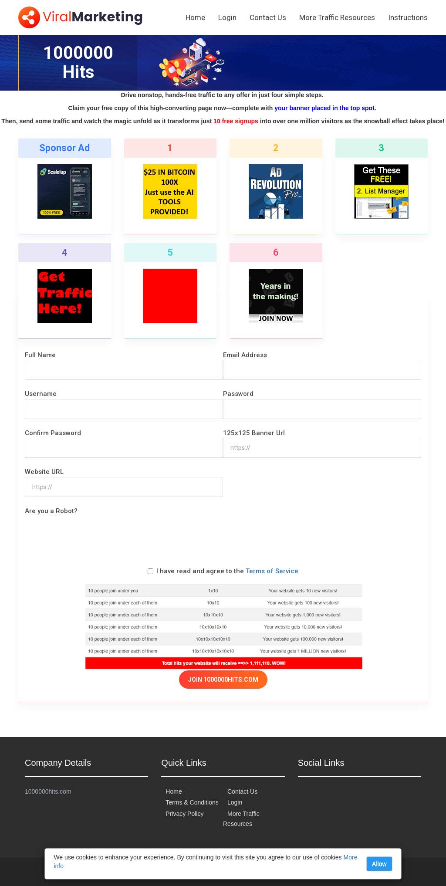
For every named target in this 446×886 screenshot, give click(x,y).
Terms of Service (272, 571)
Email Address (245, 355)
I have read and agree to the (223, 571)
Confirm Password (53, 433)
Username (41, 394)
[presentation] (91, 533)
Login (227, 17)
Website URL (44, 472)
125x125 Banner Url (254, 433)
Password (238, 394)
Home (195, 17)
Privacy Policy (184, 813)
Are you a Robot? (51, 511)
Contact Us (268, 17)
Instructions (408, 17)
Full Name (40, 355)
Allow (379, 863)
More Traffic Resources (337, 17)
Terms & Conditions (192, 802)
